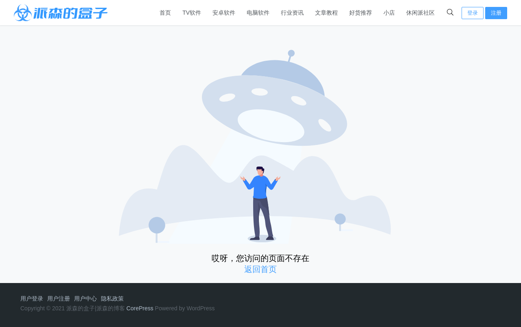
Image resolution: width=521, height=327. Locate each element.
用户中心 (85, 298)
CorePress (140, 308)
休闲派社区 (420, 12)
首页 (165, 12)
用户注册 (58, 298)
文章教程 (326, 12)
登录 (472, 13)
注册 (496, 13)
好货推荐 (360, 12)
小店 (389, 12)
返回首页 (260, 269)
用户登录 (31, 298)
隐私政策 (112, 298)
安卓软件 (223, 12)
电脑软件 (258, 12)
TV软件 (191, 12)
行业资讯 (292, 12)
